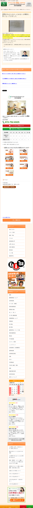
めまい (10, 359)
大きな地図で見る (6, 217)
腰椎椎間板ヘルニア (13, 297)
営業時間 (10, 507)
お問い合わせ (12, 244)
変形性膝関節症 (12, 332)
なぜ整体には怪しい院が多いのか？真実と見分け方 (15, 447)
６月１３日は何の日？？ (14, 476)
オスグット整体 (12, 341)
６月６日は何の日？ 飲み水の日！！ (15, 480)
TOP (2, 9)
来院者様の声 (12, 241)
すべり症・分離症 (13, 303)
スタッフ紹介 (12, 232)
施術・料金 (11, 235)
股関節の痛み (12, 309)
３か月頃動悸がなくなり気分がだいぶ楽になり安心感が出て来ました (14, 78)
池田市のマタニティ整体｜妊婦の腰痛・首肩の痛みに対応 (16, 467)
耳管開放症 (11, 362)
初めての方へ (12, 229)
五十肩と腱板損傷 (13, 315)
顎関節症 (11, 321)
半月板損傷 (11, 338)
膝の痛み (11, 327)
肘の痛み (11, 324)
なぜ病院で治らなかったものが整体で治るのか (16, 456)
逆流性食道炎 (12, 374)
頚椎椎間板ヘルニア (13, 318)
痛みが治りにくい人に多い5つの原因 (16, 452)
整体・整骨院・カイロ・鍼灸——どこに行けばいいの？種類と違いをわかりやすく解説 (16, 462)
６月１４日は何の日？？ (14, 473)
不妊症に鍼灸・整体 (13, 365)
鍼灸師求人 (11, 255)
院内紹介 (11, 250)
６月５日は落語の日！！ (14, 483)
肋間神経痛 (11, 350)
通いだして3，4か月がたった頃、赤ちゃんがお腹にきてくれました (14, 73)
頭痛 (10, 356)
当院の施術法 (12, 247)
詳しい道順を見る (16, 220)
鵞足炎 (10, 335)
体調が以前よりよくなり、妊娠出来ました (9, 83)
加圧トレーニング (13, 377)
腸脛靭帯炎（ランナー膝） (15, 330)
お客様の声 (6, 9)
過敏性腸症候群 (12, 371)
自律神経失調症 (12, 353)
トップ (3, 507)
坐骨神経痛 (11, 300)
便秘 (10, 368)
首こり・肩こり (12, 312)
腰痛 (10, 294)
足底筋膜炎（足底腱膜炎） (15, 347)
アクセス (16, 507)
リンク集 (11, 252)
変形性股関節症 (12, 306)
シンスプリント (12, 344)
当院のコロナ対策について (15, 470)
